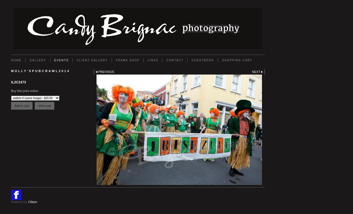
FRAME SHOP (128, 60)
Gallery (38, 60)
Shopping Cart (237, 60)
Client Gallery (92, 60)
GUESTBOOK (202, 60)
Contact (174, 60)
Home (16, 60)
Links (153, 60)
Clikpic (32, 202)
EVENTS (61, 60)
